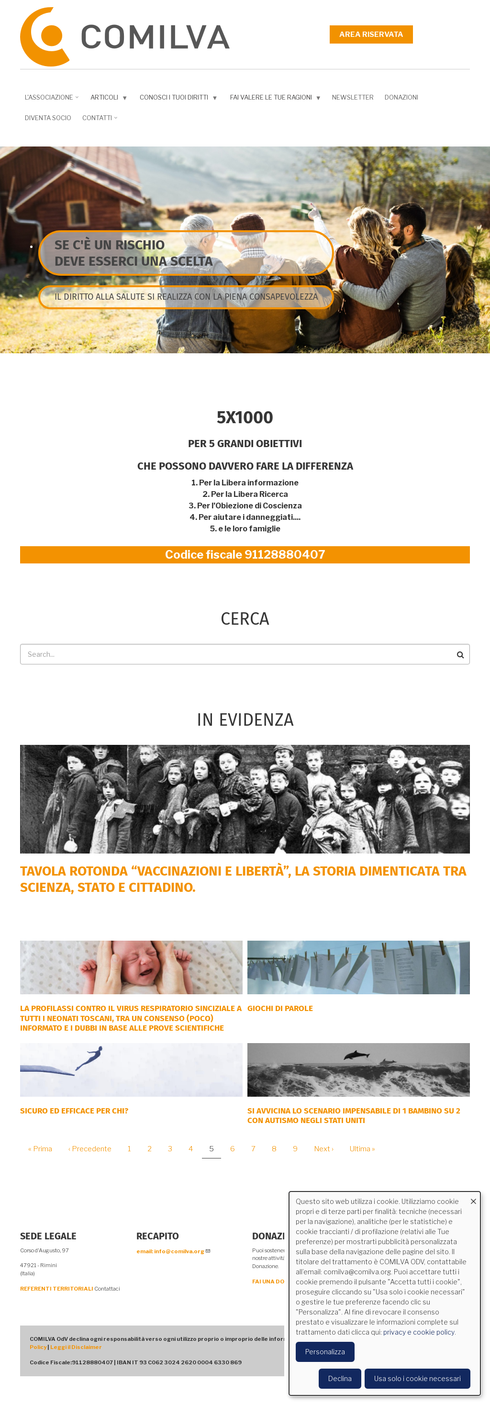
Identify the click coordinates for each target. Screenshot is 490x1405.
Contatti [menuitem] (98, 121)
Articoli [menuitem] (107, 99)
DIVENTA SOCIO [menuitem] (48, 118)
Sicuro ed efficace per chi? (74, 1111)
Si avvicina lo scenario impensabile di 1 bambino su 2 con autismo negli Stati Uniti (353, 1115)
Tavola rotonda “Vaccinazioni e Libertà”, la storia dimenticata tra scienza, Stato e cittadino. (243, 879)
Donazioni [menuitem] (401, 97)
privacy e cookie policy (419, 1332)
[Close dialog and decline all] (473, 1197)
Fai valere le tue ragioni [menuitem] (273, 99)
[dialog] (384, 1293)
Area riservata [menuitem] (371, 34)
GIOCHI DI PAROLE (280, 1008)
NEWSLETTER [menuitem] (353, 97)
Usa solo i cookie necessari (417, 1378)
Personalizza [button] (325, 1352)
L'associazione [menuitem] (50, 100)
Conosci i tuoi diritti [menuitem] (177, 99)
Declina (340, 1378)
